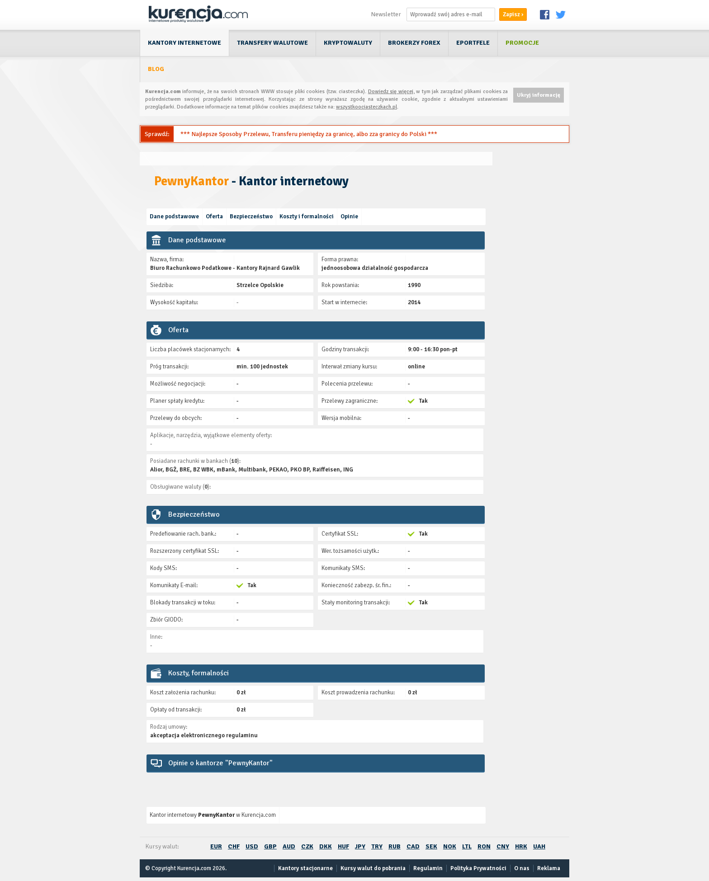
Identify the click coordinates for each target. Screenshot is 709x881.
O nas (521, 868)
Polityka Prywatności (478, 868)
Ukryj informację (538, 95)
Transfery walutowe (272, 43)
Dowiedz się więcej (390, 91)
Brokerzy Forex (414, 43)
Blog (156, 69)
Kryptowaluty (348, 43)
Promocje (522, 43)
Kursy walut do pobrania (373, 868)
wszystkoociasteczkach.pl (366, 107)
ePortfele (473, 43)
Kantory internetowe (184, 43)
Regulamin (428, 868)
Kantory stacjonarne (305, 868)
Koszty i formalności (306, 216)
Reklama (548, 868)
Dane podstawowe (174, 216)
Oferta (214, 216)
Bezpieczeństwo (251, 216)
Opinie (349, 216)
